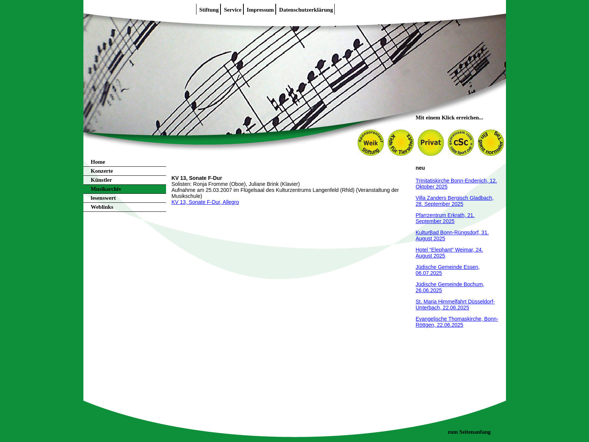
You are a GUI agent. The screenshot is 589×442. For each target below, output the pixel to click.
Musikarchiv (106, 189)
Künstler (101, 180)
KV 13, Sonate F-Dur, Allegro (205, 202)
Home (98, 162)
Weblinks (102, 207)
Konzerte (102, 171)
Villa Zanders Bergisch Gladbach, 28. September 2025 (455, 201)
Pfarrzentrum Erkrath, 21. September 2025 (445, 218)
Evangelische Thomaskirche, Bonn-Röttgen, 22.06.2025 (457, 322)
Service (233, 10)
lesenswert (103, 198)
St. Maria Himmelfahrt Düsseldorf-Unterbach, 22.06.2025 (455, 305)
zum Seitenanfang (469, 432)
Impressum (260, 10)
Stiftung (209, 10)
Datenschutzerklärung (306, 10)
